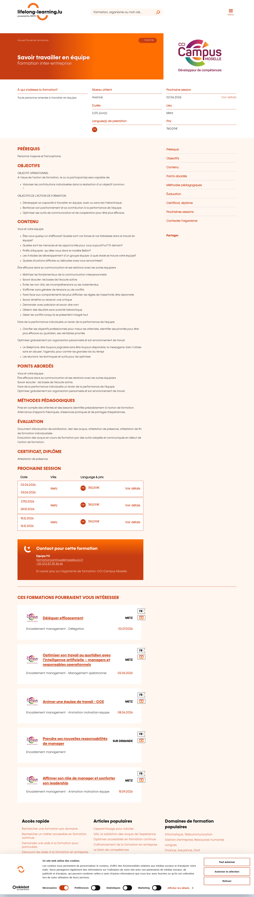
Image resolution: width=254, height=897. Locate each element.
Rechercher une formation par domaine (50, 828)
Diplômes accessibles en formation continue (124, 839)
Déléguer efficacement (63, 618)
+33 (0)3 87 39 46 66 (49, 563)
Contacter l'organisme (181, 220)
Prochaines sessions (180, 211)
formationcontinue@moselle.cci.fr (59, 559)
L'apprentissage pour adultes (113, 828)
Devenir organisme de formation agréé (120, 855)
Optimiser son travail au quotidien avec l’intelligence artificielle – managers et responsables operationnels (77, 659)
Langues (171, 844)
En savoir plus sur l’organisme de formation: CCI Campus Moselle (81, 571)
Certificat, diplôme (179, 203)
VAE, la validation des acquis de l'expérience (124, 834)
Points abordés (176, 176)
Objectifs (172, 158)
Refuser (226, 883)
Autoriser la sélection (227, 874)
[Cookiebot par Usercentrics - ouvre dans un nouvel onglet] (21, 890)
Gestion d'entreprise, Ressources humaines (194, 839)
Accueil (21, 40)
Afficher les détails (178, 890)
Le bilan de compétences (111, 849)
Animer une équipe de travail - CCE (73, 702)
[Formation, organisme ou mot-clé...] (122, 12)
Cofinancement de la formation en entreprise (125, 844)
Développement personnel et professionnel (195, 855)
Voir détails (229, 97)
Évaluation (173, 194)
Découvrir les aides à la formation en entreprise (55, 852)
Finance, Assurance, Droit (182, 850)
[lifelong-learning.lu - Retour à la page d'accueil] (40, 12)
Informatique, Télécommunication (188, 834)
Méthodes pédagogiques (184, 185)
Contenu (172, 167)
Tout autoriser (227, 864)
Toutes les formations (37, 40)
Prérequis (172, 149)
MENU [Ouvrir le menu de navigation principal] (231, 14)
